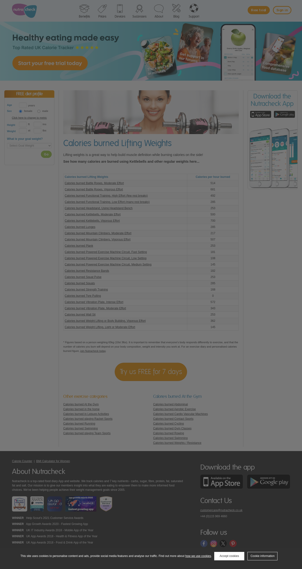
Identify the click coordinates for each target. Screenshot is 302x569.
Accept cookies (229, 556)
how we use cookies (198, 556)
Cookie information (263, 556)
